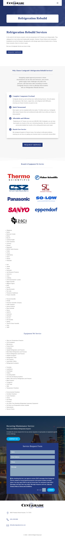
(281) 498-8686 (14, 519)
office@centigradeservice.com (18, 525)
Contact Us (13, 439)
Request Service (14, 52)
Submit (51, 490)
